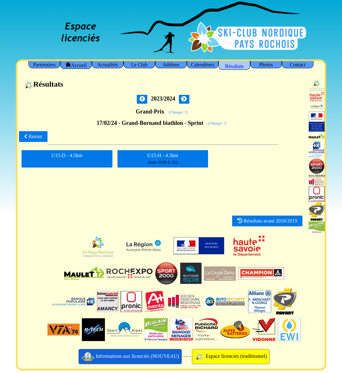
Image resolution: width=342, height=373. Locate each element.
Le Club (139, 64)
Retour (33, 136)
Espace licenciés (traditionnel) (231, 356)
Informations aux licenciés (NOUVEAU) (130, 356)
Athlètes (170, 64)
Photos (266, 64)
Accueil (76, 65)
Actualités (108, 64)
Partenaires (44, 64)
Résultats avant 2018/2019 (267, 220)
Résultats (234, 66)
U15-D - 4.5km (66, 158)
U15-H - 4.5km (163, 159)
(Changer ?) (178, 112)
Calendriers (202, 64)
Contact (298, 64)
